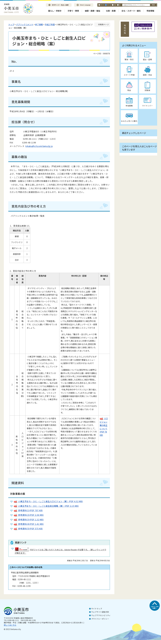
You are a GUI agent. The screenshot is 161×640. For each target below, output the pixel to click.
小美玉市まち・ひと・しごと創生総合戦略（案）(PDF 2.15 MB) (46, 505)
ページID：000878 (101, 53)
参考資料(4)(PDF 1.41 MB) (29, 523)
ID (119, 5)
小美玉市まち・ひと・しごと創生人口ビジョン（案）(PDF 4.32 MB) (48, 501)
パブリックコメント (24, 24)
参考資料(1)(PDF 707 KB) (28, 510)
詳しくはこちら (10, 625)
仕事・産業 (111, 10)
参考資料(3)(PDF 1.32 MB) (29, 519)
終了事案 (39, 24)
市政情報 (150, 10)
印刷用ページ (103, 24)
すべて (102, 5)
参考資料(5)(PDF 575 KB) (28, 528)
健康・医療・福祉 (92, 10)
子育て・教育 (73, 10)
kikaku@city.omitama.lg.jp (39, 146)
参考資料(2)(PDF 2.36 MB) (29, 514)
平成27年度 (50, 24)
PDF (115, 5)
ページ (109, 5)
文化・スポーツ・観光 (131, 10)
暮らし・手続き (55, 10)
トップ (11, 24)
